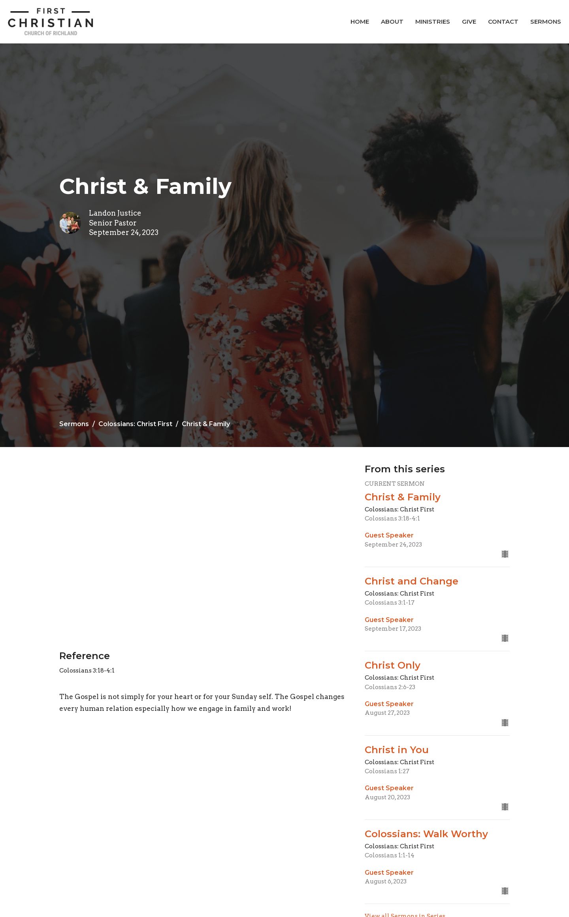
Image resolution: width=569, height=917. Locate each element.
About (392, 21)
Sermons (545, 21)
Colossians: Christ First (135, 424)
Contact (503, 21)
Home (359, 21)
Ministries (432, 21)
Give (469, 21)
